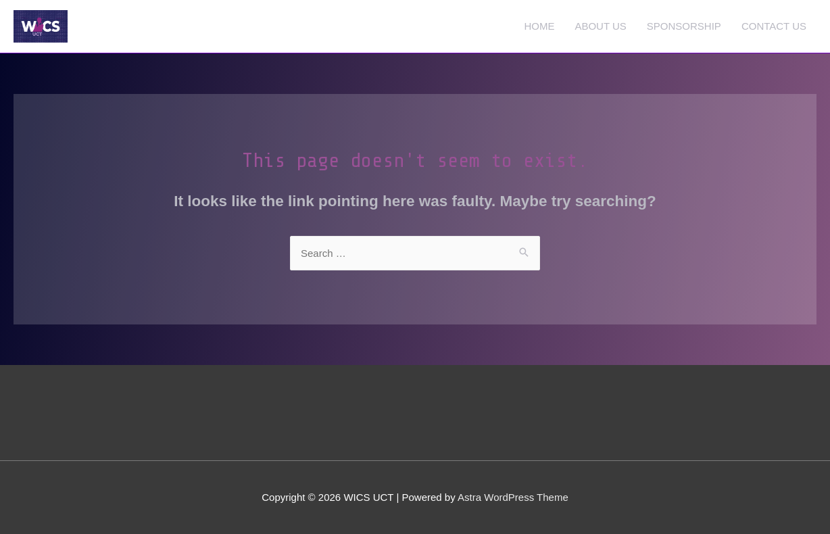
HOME (539, 26)
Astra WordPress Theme (513, 497)
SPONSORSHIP (684, 26)
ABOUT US (600, 26)
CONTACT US (773, 26)
